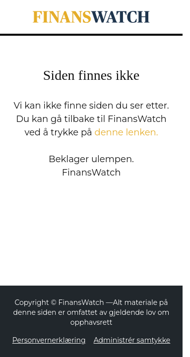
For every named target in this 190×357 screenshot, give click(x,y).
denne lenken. (126, 132)
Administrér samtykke (132, 340)
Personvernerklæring (49, 340)
